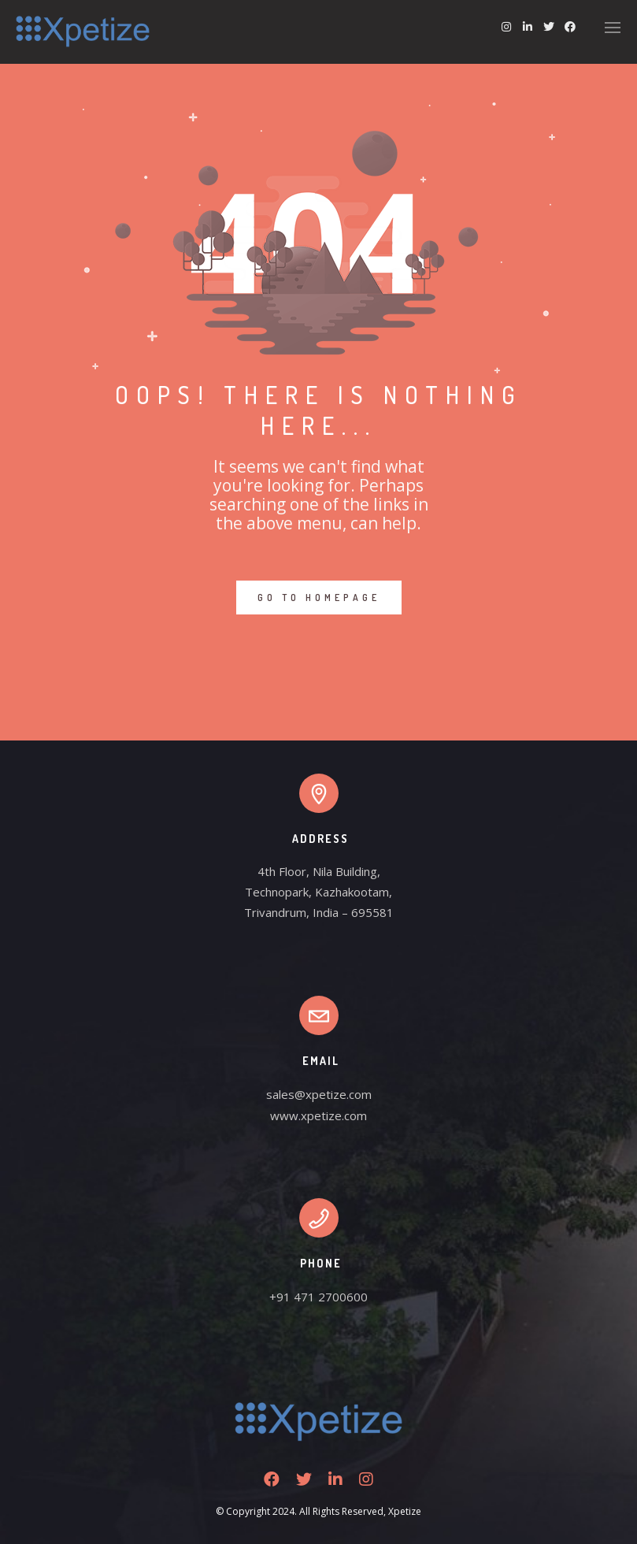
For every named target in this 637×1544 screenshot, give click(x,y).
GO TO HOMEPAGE (318, 597)
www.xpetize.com (318, 1115)
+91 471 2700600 (318, 1297)
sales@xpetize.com (319, 1094)
